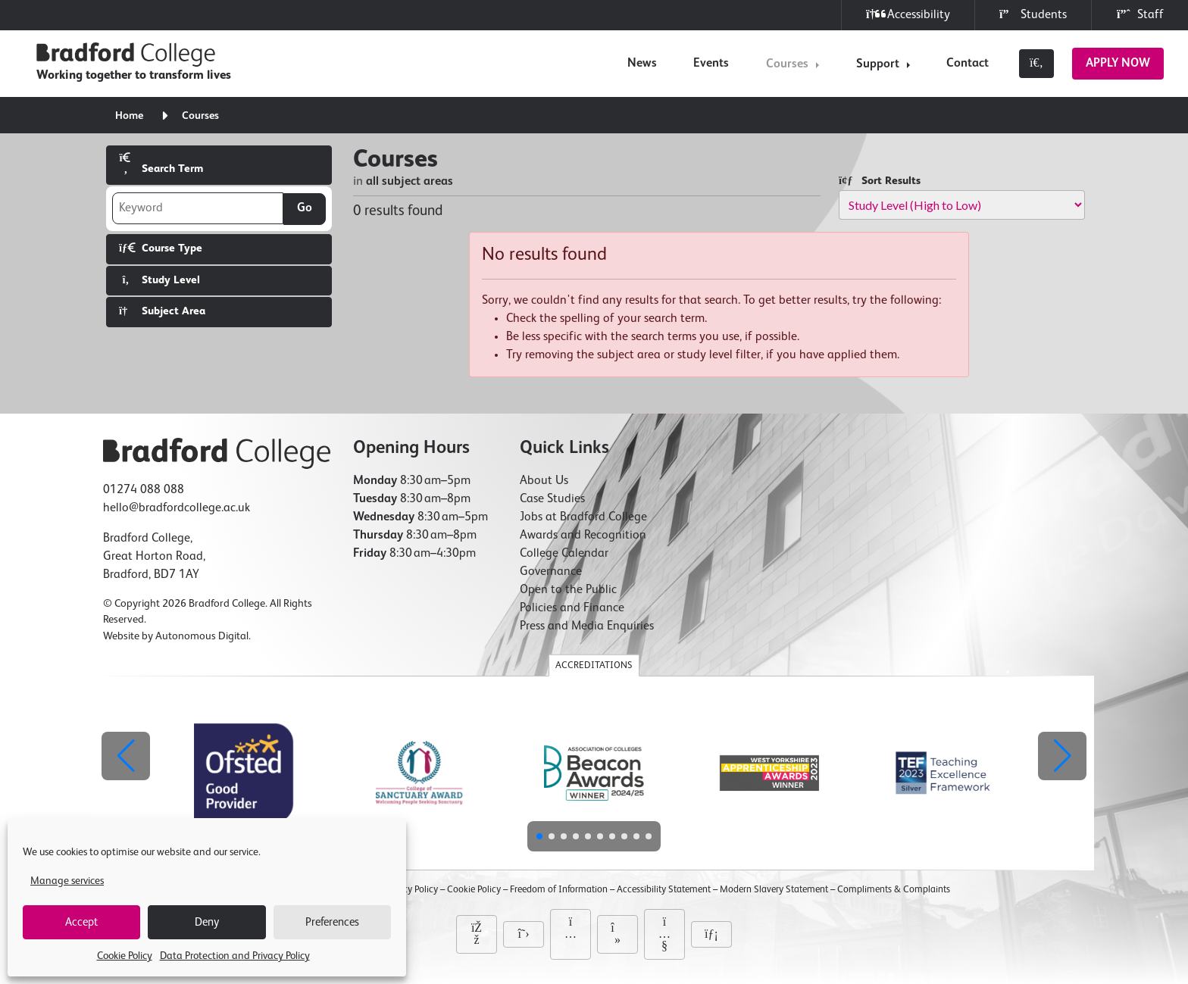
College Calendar (564, 554)
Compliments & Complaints (893, 890)
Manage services (67, 881)
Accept (81, 922)
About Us (544, 481)
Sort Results (880, 180)
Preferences (332, 922)
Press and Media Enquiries (587, 626)
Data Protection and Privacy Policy (235, 956)
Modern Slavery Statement (774, 890)
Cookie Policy (124, 956)
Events (711, 64)
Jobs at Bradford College (583, 517)
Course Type (160, 248)
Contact (967, 64)
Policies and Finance (572, 608)
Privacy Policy (410, 890)
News (642, 64)
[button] (1062, 756)
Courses (787, 64)
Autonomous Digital (202, 636)
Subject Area (162, 311)
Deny (207, 922)
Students (1033, 14)
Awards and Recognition (583, 535)
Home (129, 116)
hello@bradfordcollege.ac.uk (176, 508)
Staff (1140, 14)
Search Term (161, 163)
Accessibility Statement (664, 890)
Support (877, 64)
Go (304, 208)
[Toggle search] (1036, 63)
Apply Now (1118, 64)
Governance (551, 572)
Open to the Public (568, 590)
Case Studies (552, 499)
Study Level (159, 280)
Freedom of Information (559, 890)
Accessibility (908, 14)
